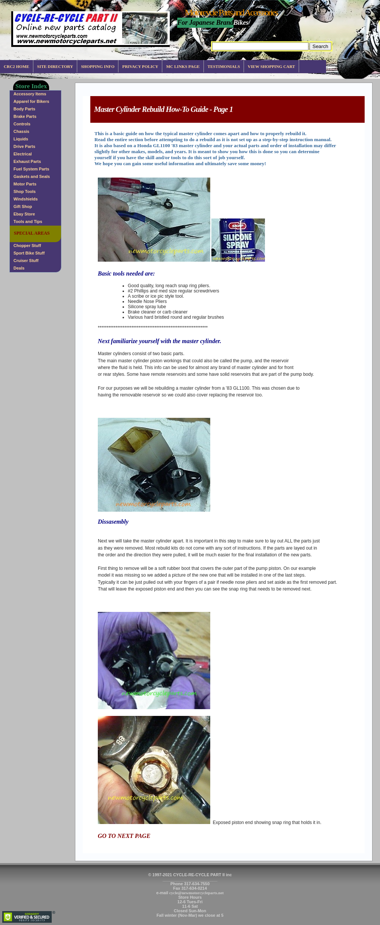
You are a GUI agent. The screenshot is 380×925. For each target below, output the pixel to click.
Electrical (22, 154)
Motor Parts (24, 184)
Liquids (20, 139)
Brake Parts (24, 116)
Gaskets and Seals (31, 176)
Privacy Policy (140, 66)
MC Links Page (182, 66)
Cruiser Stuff (26, 260)
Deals (18, 268)
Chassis (21, 131)
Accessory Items (29, 94)
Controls (21, 124)
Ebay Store (24, 214)
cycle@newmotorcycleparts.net (196, 892)
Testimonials (224, 66)
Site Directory (55, 66)
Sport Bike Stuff (29, 253)
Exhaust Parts (27, 161)
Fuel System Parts (31, 169)
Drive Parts (24, 146)
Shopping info (97, 66)
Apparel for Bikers (31, 101)
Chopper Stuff (27, 245)
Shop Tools (24, 191)
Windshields (25, 199)
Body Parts (24, 109)
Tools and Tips (27, 221)
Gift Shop (22, 206)
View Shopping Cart (271, 66)
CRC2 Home (16, 66)
